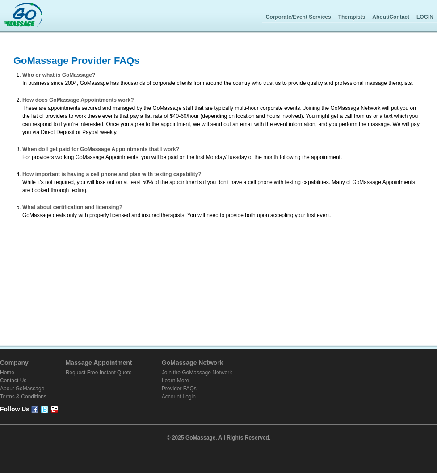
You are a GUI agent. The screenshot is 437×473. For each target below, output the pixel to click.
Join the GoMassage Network (197, 372)
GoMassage (23, 15)
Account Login (179, 396)
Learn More (175, 380)
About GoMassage (22, 388)
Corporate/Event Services (298, 17)
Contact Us (13, 380)
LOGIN (424, 17)
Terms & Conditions (23, 396)
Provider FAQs (179, 388)
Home (7, 372)
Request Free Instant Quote (99, 372)
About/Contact (390, 17)
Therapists (352, 17)
